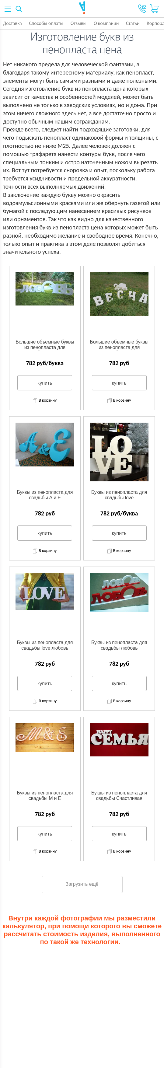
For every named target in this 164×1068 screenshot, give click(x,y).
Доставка (12, 23)
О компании (106, 23)
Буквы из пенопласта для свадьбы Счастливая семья (119, 796)
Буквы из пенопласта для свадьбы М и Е (45, 795)
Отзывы (79, 23)
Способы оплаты (46, 23)
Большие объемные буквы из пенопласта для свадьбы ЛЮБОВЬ (45, 345)
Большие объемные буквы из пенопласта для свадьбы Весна (119, 345)
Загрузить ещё (81, 884)
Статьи (133, 23)
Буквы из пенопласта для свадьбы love (119, 495)
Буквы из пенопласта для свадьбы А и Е (45, 495)
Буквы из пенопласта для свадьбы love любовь (45, 645)
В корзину (45, 400)
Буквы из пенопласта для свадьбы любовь (119, 645)
